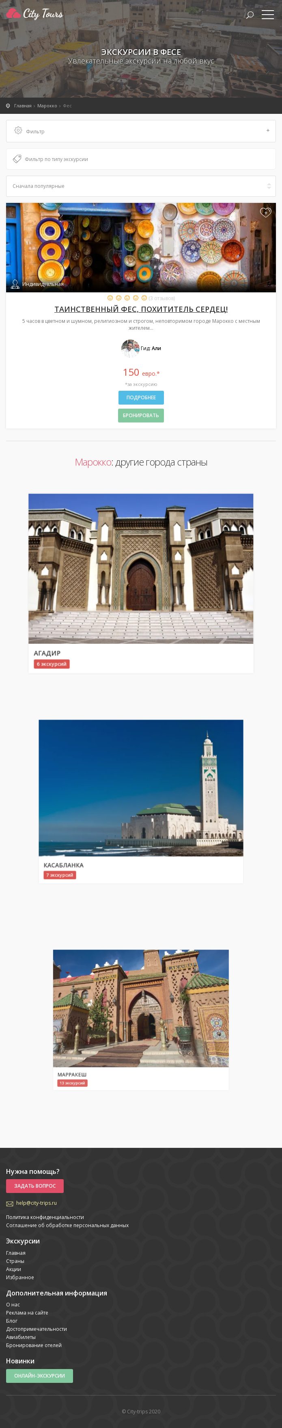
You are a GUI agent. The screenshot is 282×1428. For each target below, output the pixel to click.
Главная (16, 1253)
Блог (11, 1320)
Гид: (141, 348)
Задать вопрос (35, 1185)
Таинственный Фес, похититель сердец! (141, 309)
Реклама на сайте (27, 1312)
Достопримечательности (36, 1329)
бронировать (141, 415)
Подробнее (141, 397)
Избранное (20, 1277)
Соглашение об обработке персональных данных (67, 1225)
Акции (13, 1269)
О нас (13, 1304)
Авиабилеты (21, 1337)
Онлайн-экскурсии (39, 1375)
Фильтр (142, 131)
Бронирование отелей (34, 1345)
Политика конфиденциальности (45, 1217)
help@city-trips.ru (36, 1202)
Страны (15, 1261)
